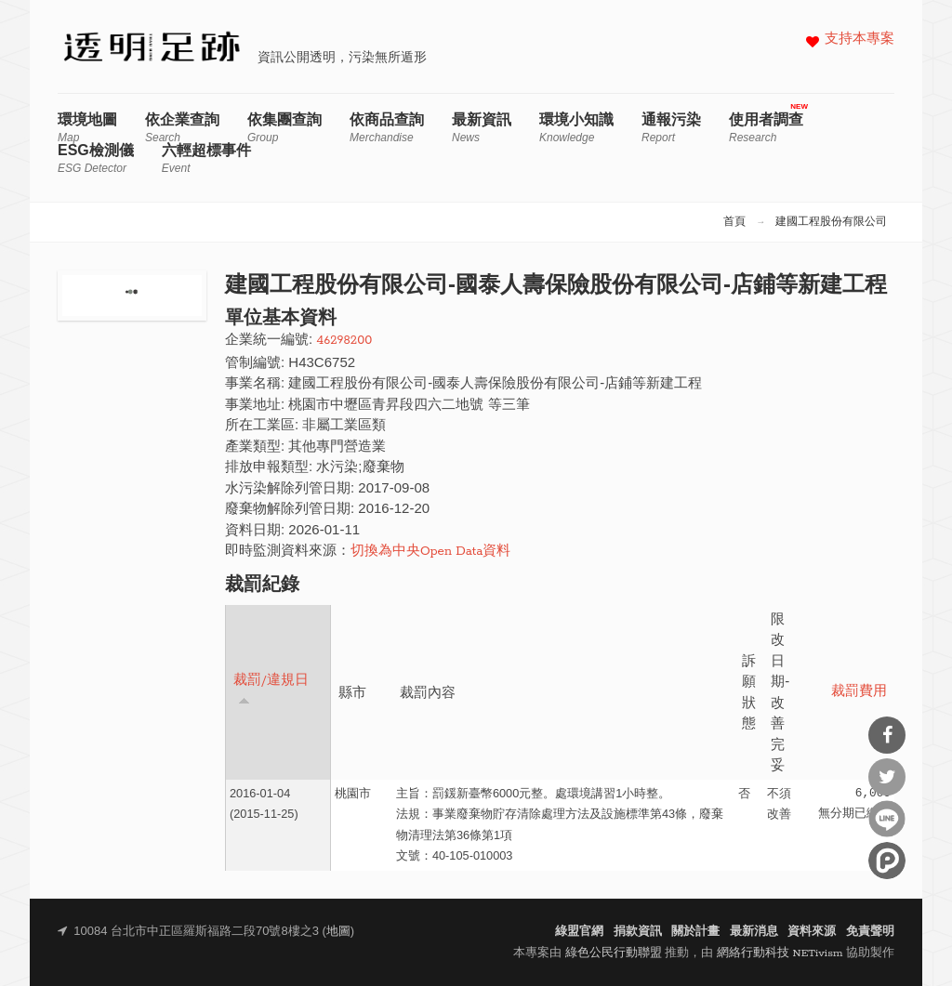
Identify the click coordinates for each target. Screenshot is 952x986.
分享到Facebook (887, 735)
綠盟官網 (579, 932)
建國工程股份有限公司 (831, 222)
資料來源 (811, 932)
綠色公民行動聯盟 (613, 953)
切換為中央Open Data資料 (430, 551)
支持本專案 (859, 39)
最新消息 (754, 932)
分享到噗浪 (887, 860)
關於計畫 (695, 932)
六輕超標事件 (206, 158)
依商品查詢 (387, 127)
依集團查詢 (284, 127)
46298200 (344, 340)
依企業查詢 (182, 127)
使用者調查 (766, 127)
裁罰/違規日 (271, 689)
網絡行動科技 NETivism (780, 953)
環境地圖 (87, 127)
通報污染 (671, 127)
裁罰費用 (859, 692)
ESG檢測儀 (96, 158)
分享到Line (887, 818)
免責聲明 (870, 932)
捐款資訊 (638, 932)
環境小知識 (576, 127)
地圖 (338, 932)
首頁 (734, 222)
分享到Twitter (887, 776)
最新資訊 (481, 127)
